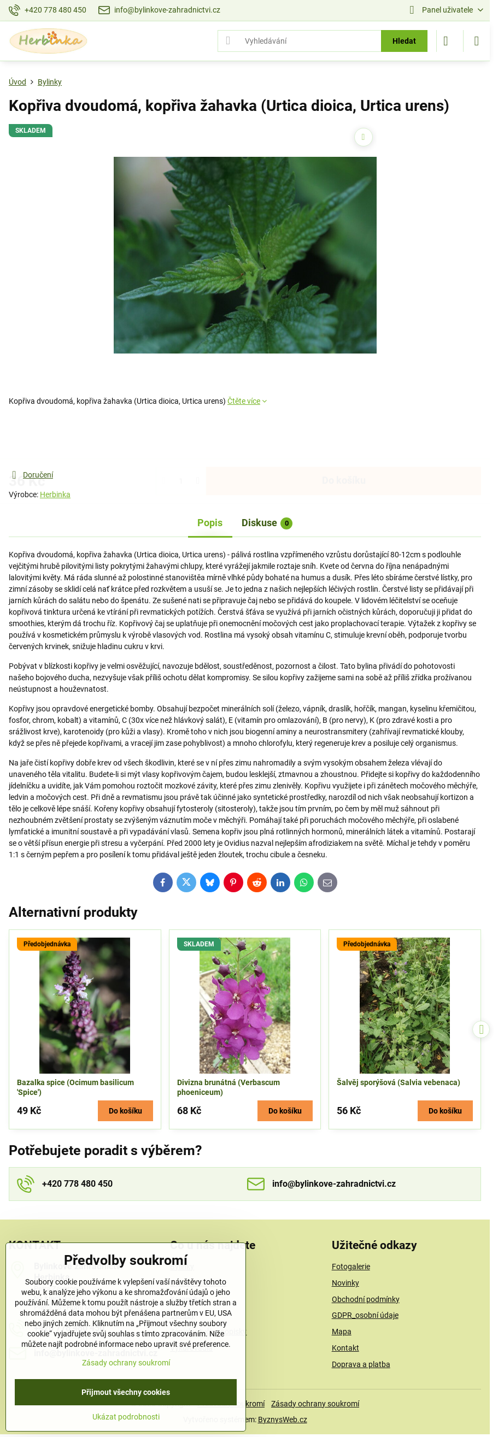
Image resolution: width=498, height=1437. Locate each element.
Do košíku (344, 437)
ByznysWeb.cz (282, 1419)
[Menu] (477, 41)
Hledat (404, 41)
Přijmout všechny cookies (125, 1392)
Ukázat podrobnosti (126, 1416)
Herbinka (55, 494)
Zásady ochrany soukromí (315, 1403)
